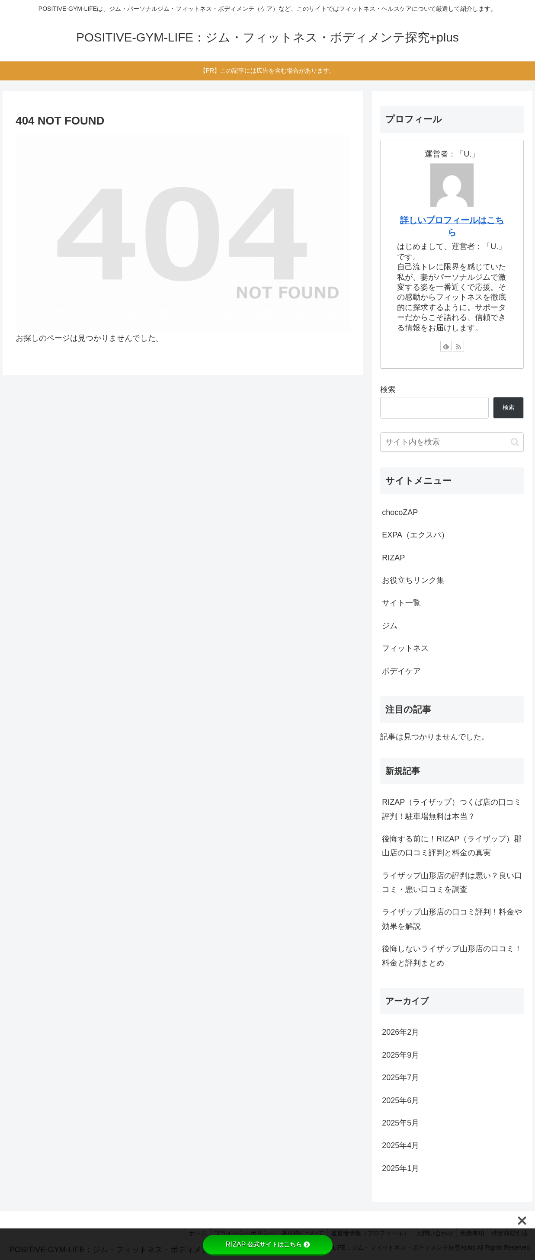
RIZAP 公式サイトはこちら (267, 1244)
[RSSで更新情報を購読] (458, 346)
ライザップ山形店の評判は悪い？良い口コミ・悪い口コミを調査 (452, 882)
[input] (452, 442)
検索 (388, 389)
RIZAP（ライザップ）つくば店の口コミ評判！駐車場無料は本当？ (452, 809)
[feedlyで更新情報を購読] (446, 346)
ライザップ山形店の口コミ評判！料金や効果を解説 (452, 919)
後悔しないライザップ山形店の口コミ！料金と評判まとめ (452, 955)
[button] (514, 442)
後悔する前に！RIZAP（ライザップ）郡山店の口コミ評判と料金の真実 (452, 846)
